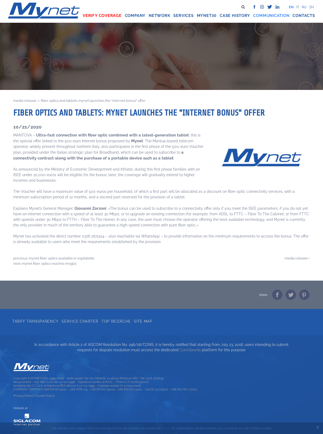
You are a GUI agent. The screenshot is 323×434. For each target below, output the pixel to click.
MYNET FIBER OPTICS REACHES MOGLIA (49, 263)
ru (304, 7)
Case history (235, 15)
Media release (24, 100)
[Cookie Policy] (44, 396)
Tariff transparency (35, 321)
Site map (143, 321)
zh (311, 7)
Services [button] (183, 15)
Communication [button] (271, 15)
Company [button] (135, 15)
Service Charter (79, 321)
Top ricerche (116, 321)
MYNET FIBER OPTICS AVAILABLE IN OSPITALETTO (61, 258)
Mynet (204, 15)
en (291, 7)
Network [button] (159, 15)
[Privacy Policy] (23, 396)
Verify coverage (102, 15)
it (297, 7)
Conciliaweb (190, 350)
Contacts (304, 15)
